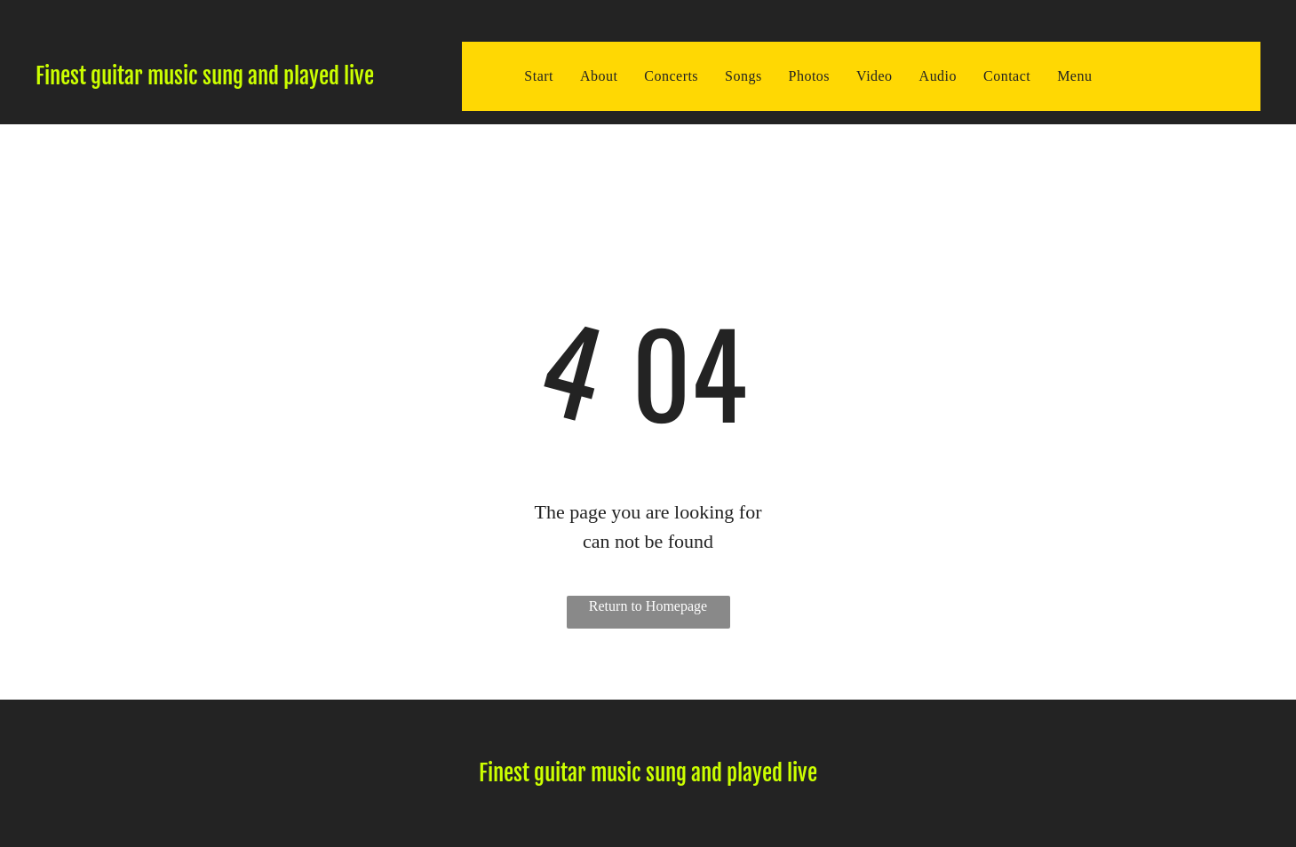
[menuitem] (539, 76)
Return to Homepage (648, 605)
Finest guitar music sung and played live (205, 76)
